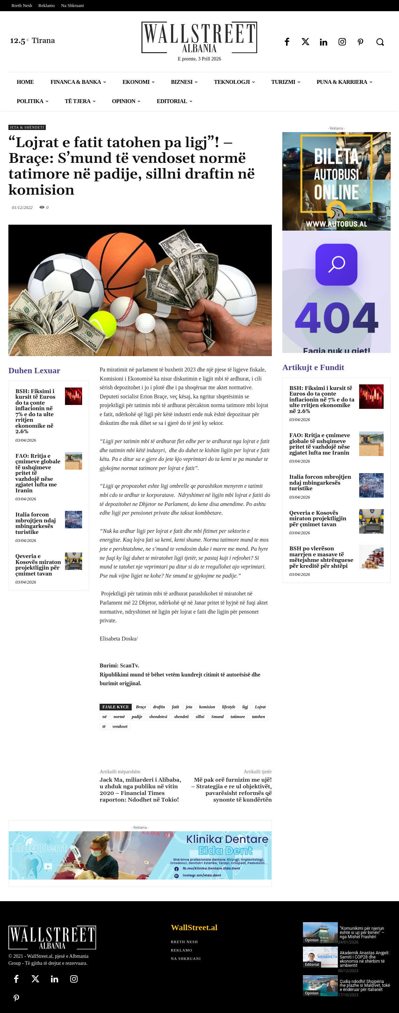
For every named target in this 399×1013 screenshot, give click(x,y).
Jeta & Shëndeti (27, 127)
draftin (159, 706)
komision (207, 706)
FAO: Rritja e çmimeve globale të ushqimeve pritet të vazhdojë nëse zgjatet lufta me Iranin (319, 444)
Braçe (141, 706)
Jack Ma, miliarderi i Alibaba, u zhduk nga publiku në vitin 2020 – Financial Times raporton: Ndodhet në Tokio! (140, 790)
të (104, 726)
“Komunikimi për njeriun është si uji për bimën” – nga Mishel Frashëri (362, 932)
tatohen (258, 716)
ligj (245, 706)
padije (137, 716)
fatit (175, 706)
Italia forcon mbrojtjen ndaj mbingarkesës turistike (35, 524)
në (104, 716)
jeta (189, 706)
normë (119, 716)
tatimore (238, 716)
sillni (200, 716)
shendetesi (158, 716)
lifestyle (228, 706)
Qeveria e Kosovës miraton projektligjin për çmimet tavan (38, 565)
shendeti (181, 716)
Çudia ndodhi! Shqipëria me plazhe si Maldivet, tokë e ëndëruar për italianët (365, 985)
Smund (217, 716)
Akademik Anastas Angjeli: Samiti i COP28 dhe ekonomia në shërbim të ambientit (364, 959)
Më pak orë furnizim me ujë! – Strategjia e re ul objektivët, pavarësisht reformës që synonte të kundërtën (231, 790)
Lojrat (260, 706)
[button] (380, 41)
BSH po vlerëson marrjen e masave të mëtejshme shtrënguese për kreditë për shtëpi (321, 557)
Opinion (311, 940)
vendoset (120, 726)
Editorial (312, 964)
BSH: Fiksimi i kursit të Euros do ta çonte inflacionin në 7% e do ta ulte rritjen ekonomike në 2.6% (35, 411)
